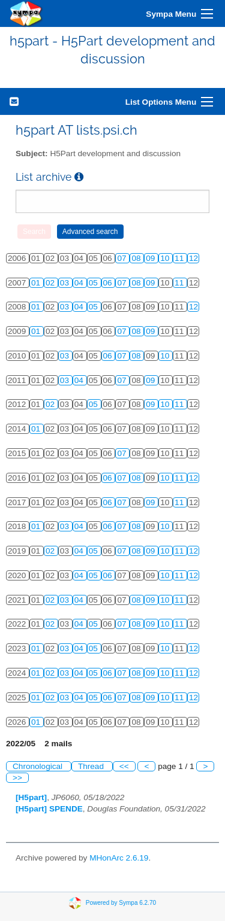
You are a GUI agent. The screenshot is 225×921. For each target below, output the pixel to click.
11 (180, 258)
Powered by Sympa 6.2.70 (121, 902)
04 (80, 282)
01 (37, 282)
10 (166, 258)
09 (151, 258)
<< (124, 766)
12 (193, 258)
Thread (92, 766)
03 (65, 282)
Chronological (39, 766)
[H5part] (31, 797)
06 (109, 282)
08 (137, 258)
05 (94, 282)
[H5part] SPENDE (49, 808)
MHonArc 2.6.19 (118, 857)
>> (17, 777)
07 (122, 258)
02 (51, 282)
